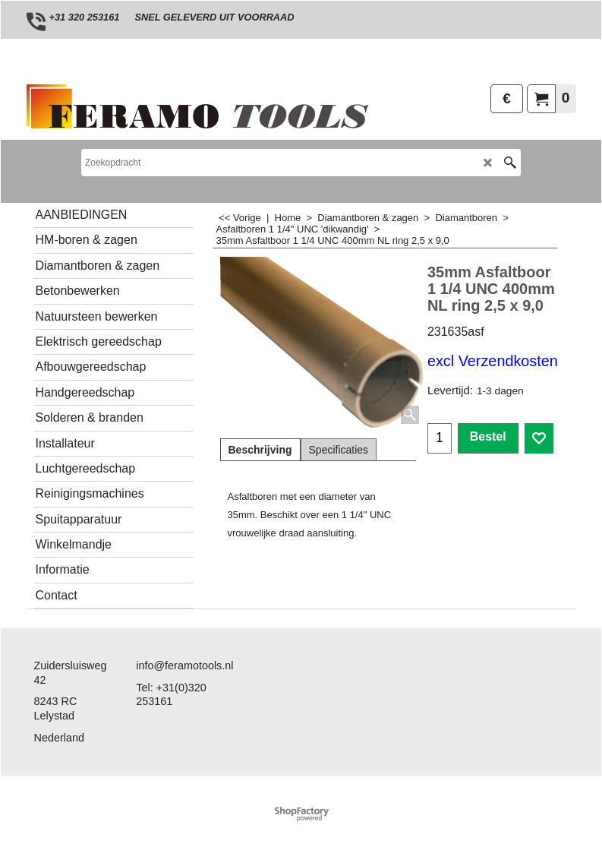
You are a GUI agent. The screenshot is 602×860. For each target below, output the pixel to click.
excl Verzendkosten (492, 361)
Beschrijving (260, 450)
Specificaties (339, 450)
